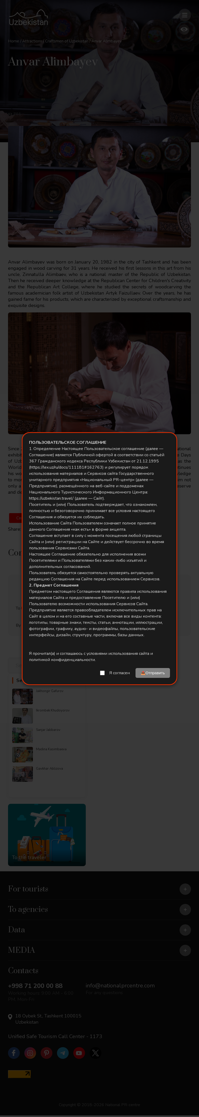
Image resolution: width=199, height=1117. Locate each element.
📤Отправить (153, 673)
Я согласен (119, 673)
